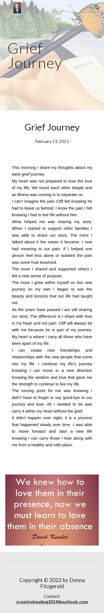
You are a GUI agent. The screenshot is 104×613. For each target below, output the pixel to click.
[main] (52, 55)
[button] (6, 7)
